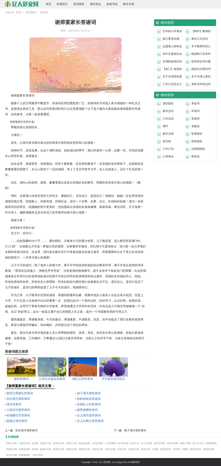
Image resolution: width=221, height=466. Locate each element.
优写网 (176, 449)
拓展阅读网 (24, 449)
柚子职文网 (123, 443)
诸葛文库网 (185, 443)
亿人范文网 (104, 462)
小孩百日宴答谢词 (18, 409)
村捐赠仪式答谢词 (18, 415)
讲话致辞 (78, 4)
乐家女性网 (110, 449)
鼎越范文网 (208, 449)
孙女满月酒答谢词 (18, 398)
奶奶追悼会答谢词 (89, 398)
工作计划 (168, 148)
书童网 (185, 449)
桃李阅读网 (211, 443)
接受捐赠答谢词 (87, 409)
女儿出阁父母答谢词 (90, 420)
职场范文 (62, 4)
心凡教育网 (110, 443)
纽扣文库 (134, 443)
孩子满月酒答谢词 (89, 393)
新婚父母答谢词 (16, 420)
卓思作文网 (133, 449)
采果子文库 (71, 443)
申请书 (195, 110)
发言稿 (167, 141)
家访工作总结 (199, 38)
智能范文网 (71, 449)
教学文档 (128, 4)
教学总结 (168, 110)
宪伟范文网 (58, 443)
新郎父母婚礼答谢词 (19, 393)
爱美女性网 (195, 449)
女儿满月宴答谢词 (89, 415)
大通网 (155, 449)
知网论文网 (11, 443)
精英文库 (145, 449)
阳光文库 (121, 449)
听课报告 (196, 133)
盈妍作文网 (45, 449)
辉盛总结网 (84, 443)
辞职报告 (196, 141)
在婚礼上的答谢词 (89, 404)
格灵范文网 (58, 449)
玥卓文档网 (172, 443)
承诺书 (195, 103)
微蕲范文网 (84, 449)
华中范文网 (11, 455)
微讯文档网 (159, 443)
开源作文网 (11, 449)
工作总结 (168, 118)
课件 (165, 126)
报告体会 (95, 4)
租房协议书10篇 (201, 61)
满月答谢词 (13, 404)
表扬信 (195, 126)
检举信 (195, 156)
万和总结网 (97, 443)
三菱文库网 (37, 455)
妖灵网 (35, 443)
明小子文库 (198, 443)
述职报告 (168, 103)
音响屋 (35, 449)
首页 (48, 4)
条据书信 (111, 4)
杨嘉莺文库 (165, 449)
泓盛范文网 (24, 443)
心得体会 (168, 156)
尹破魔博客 (24, 455)
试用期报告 (198, 148)
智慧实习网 (45, 443)
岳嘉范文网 (97, 449)
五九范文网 (146, 443)
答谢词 (44, 12)
